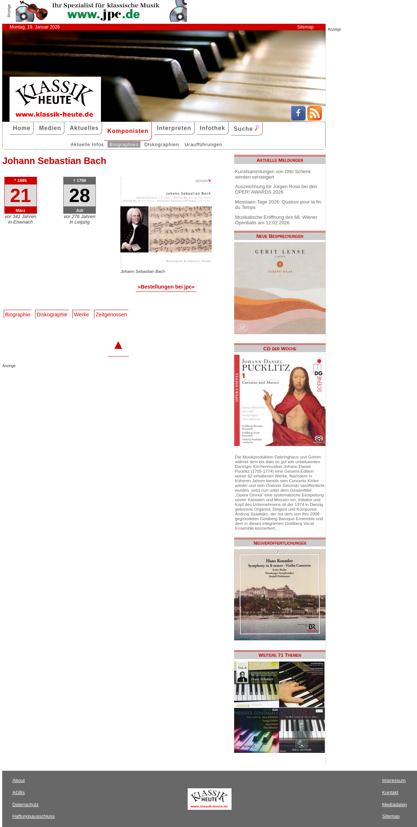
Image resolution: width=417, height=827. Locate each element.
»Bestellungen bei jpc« (166, 287)
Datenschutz (25, 804)
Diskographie (52, 314)
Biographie (17, 314)
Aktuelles (84, 128)
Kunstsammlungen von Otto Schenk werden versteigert (273, 174)
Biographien (124, 144)
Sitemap (305, 27)
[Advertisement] (87, 382)
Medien (50, 128)
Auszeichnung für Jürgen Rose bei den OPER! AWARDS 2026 (276, 189)
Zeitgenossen (111, 314)
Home (21, 128)
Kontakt (390, 792)
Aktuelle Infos (87, 144)
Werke (81, 314)
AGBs (18, 792)
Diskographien (161, 144)
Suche (246, 128)
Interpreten (174, 128)
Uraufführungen (203, 144)
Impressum (394, 780)
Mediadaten (394, 804)
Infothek (212, 128)
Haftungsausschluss (33, 816)
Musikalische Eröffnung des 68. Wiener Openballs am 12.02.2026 (276, 219)
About (18, 780)
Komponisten (127, 131)
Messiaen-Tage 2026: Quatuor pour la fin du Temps (278, 204)
